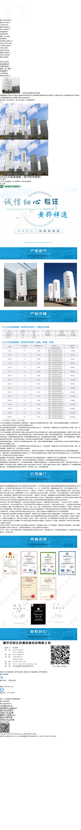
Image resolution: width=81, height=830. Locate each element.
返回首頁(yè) (10, 100)
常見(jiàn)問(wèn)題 (5, 43)
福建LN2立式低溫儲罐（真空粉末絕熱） (36, 672)
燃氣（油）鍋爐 (4, 36)
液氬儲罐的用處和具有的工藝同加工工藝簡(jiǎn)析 (48, 95)
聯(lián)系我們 (4, 57)
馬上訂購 (2, 183)
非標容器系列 (4, 34)
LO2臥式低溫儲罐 (25, 181)
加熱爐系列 (3, 38)
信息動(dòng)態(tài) (8, 708)
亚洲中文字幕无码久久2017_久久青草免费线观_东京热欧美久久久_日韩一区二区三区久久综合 (28, 736)
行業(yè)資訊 (4, 48)
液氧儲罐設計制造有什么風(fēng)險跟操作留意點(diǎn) (16, 95)
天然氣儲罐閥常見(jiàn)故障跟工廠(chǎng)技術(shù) (15, 97)
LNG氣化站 (4, 73)
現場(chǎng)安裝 (5, 55)
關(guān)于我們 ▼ (5, 22)
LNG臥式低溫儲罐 (5, 181)
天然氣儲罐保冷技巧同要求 (71, 95)
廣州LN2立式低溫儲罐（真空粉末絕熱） (12, 672)
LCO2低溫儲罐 (15, 181)
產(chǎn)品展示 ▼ (5, 29)
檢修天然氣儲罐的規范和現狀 (31, 93)
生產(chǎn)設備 (4, 50)
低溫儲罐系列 (4, 31)
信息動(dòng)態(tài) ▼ (6, 41)
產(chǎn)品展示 (20, 100)
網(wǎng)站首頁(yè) (6, 20)
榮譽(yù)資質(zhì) (5, 27)
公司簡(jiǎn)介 (4, 25)
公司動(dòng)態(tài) (5, 45)
